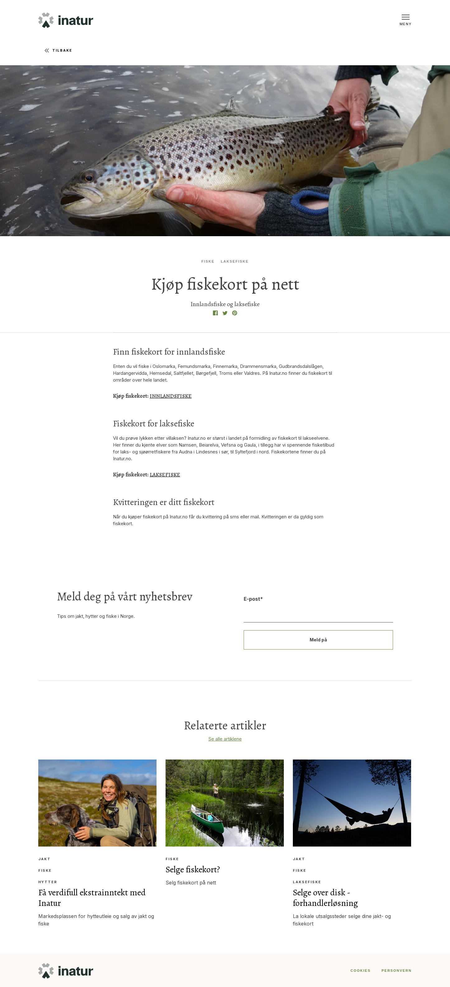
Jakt (44, 858)
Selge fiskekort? (193, 869)
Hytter (47, 881)
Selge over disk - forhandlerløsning (326, 897)
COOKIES (360, 970)
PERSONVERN (397, 970)
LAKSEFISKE (165, 474)
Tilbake (58, 50)
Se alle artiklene (225, 738)
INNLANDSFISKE (171, 396)
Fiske (208, 261)
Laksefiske (235, 261)
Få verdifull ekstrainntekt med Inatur (92, 897)
